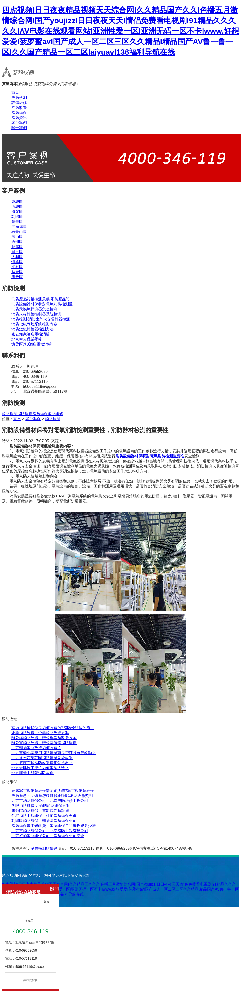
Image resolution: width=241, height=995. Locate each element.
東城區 (17, 202)
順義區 (17, 247)
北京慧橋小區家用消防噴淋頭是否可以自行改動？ (53, 753)
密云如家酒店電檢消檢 (30, 334)
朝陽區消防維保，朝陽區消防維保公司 (44, 821)
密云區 (17, 277)
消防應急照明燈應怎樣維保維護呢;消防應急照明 (52, 796)
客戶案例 (19, 123)
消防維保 (19, 113)
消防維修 (55, 414)
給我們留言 (30, 980)
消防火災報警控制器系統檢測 (36, 314)
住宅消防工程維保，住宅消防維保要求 (44, 816)
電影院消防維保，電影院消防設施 (40, 811)
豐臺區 (17, 222)
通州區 (17, 242)
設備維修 (19, 103)
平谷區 (17, 267)
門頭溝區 (19, 227)
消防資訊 (19, 118)
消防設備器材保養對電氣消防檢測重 (42, 304)
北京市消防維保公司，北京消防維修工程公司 (49, 801)
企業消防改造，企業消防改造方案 (40, 733)
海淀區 (17, 212)
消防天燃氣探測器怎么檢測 (34, 309)
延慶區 (17, 272)
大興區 (17, 257)
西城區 (17, 207)
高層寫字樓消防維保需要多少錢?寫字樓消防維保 (52, 791)
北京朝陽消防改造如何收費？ (36, 748)
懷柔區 (17, 262)
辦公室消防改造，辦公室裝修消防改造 (44, 743)
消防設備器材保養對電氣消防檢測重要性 (149, 456)
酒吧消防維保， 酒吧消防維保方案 (40, 806)
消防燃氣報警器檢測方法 (32, 329)
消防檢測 (19, 98)
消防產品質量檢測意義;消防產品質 (40, 299)
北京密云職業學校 (26, 339)
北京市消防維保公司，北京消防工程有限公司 (49, 831)
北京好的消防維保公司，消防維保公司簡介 (47, 836)
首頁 (15, 93)
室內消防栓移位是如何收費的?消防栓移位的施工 (52, 728)
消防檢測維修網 (44, 848)
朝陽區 (17, 217)
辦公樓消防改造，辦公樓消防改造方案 (44, 738)
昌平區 (17, 252)
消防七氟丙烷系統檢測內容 (34, 324)
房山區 (17, 237)
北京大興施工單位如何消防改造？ (40, 768)
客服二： (30, 920)
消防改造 (19, 108)
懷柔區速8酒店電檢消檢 (31, 344)
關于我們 (19, 128)
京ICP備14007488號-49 (172, 848)
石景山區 (19, 232)
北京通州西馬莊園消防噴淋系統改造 (42, 758)
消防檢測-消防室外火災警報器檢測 (40, 319)
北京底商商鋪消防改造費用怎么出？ (42, 763)
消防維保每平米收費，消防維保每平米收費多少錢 (53, 826)
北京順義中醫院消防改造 (32, 773)
